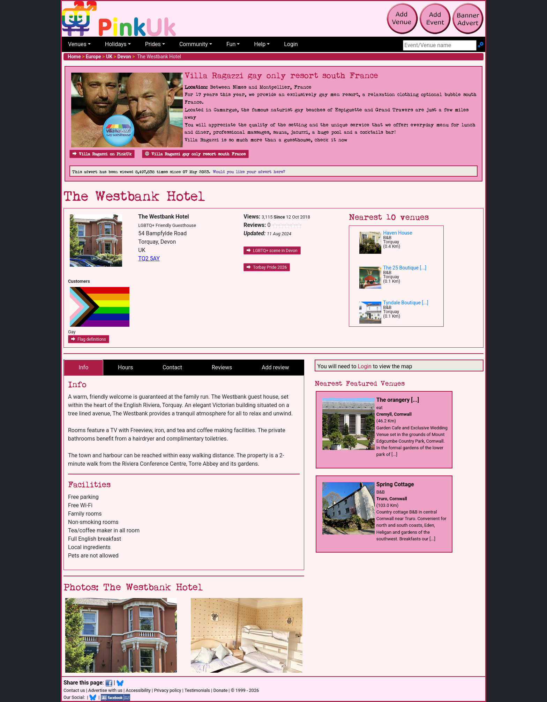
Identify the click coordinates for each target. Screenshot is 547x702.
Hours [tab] (125, 367)
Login (291, 44)
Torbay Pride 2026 (267, 267)
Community (193, 44)
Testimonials (197, 690)
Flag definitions (88, 339)
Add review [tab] (275, 367)
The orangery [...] (397, 400)
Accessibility (138, 690)
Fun (230, 44)
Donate (220, 690)
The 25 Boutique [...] (404, 268)
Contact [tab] (172, 367)
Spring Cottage (395, 484)
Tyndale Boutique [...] (405, 302)
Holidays (116, 44)
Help (259, 44)
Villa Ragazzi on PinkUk (102, 154)
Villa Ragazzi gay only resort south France (195, 154)
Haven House (397, 233)
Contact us (74, 690)
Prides (153, 44)
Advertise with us (105, 690)
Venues (77, 44)
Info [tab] (83, 367)
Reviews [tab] (222, 367)
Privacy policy (167, 690)
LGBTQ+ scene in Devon (272, 250)
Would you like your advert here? (249, 172)
